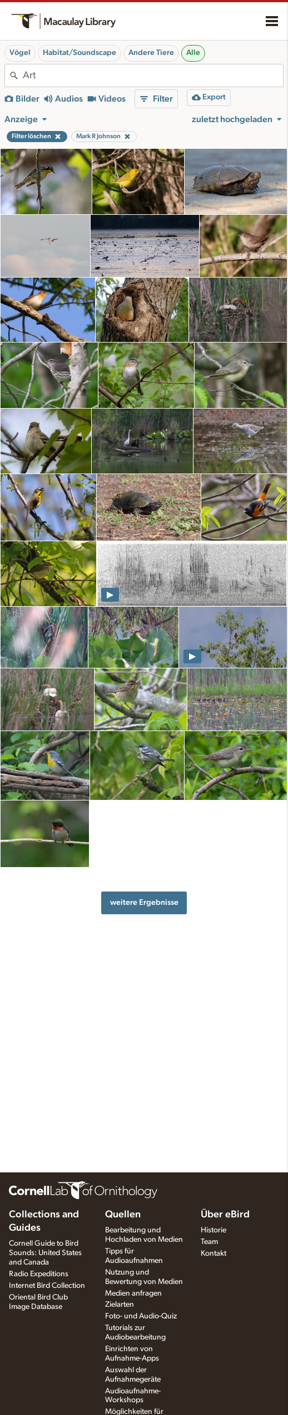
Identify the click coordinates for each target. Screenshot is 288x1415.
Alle (193, 53)
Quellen (123, 1215)
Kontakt (213, 1253)
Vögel (20, 53)
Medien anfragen (133, 1293)
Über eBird (225, 1215)
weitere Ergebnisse (144, 902)
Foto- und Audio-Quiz (141, 1316)
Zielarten (119, 1304)
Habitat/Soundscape (79, 53)
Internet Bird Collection (47, 1286)
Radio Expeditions (38, 1274)
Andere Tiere (151, 53)
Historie (213, 1230)
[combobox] (153, 75)
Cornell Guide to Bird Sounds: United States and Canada (45, 1253)
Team (209, 1242)
